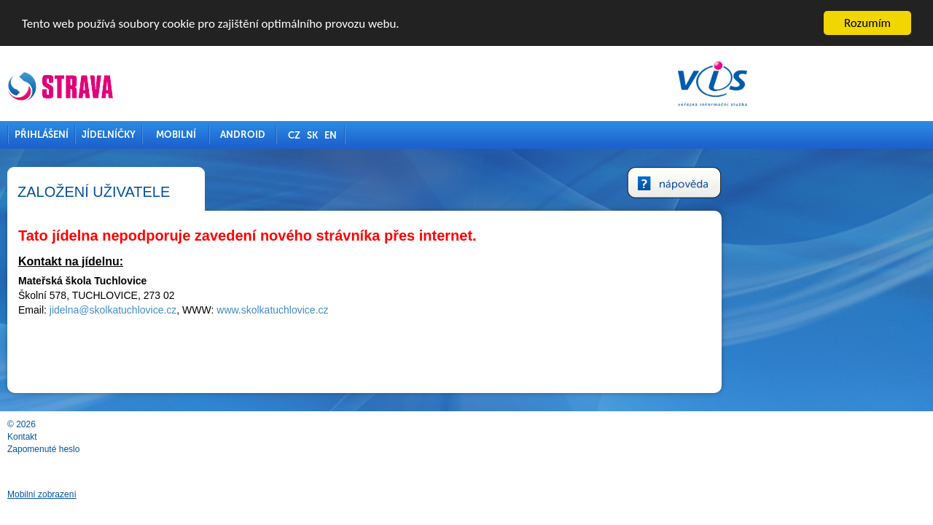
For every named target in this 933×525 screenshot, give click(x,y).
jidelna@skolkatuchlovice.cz (215, 310)
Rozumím (867, 23)
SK (414, 135)
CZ (396, 135)
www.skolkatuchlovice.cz (374, 310)
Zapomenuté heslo (145, 449)
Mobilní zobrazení (144, 494)
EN (432, 135)
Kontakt (124, 437)
